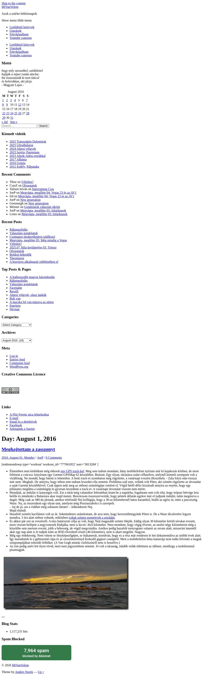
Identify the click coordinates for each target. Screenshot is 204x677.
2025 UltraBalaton (21, 145)
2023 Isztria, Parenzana (24, 152)
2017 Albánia (18, 159)
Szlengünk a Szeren (22, 428)
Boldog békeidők (20, 254)
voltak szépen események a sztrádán (92, 517)
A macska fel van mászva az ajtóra (32, 302)
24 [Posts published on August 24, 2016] (11, 113)
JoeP (40, 457)
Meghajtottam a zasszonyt (28, 449)
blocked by (36, 652)
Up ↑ (41, 672)
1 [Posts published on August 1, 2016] (3, 100)
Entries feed (17, 359)
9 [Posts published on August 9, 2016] (7, 104)
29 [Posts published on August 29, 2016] (3, 117)
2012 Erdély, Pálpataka (24, 166)
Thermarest (17, 258)
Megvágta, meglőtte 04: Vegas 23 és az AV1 (48, 192)
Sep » (13, 122)
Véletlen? (27, 182)
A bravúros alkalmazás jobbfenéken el (34, 261)
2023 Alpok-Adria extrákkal (27, 156)
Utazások (16, 30)
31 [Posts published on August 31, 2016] (11, 117)
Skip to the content (14, 3)
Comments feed (20, 363)
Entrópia (15, 305)
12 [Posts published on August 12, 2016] (19, 104)
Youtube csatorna (21, 38)
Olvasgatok (29, 185)
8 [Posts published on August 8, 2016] (3, 104)
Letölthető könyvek (22, 27)
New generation (30, 199)
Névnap (15, 309)
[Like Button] (3, 617)
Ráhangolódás (19, 229)
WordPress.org (19, 366)
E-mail (14, 418)
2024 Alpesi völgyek (23, 148)
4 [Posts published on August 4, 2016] (15, 100)
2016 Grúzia (18, 163)
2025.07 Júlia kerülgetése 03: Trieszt (33, 247)
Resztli (14, 291)
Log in (14, 356)
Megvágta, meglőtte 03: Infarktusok (43, 210)
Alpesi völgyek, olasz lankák (28, 295)
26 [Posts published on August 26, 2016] (19, 113)
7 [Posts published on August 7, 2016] (27, 100)
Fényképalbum (19, 34)
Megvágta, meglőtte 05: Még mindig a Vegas (38, 240)
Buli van (15, 298)
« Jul (5, 122)
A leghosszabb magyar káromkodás (32, 277)
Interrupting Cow (43, 189)
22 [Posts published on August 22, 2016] (3, 113)
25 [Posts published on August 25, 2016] (15, 113)
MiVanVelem (10, 7)
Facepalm (16, 287)
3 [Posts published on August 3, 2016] (11, 100)
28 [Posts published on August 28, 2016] (27, 113)
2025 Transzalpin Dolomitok (28, 141)
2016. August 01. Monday (18, 457)
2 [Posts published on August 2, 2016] (7, 100)
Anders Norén (24, 672)
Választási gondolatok (24, 233)
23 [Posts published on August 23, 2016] (7, 113)
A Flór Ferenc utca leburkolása (29, 414)
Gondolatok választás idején (42, 207)
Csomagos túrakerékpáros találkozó (32, 236)
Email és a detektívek (23, 421)
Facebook (16, 425)
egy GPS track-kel (72, 471)
